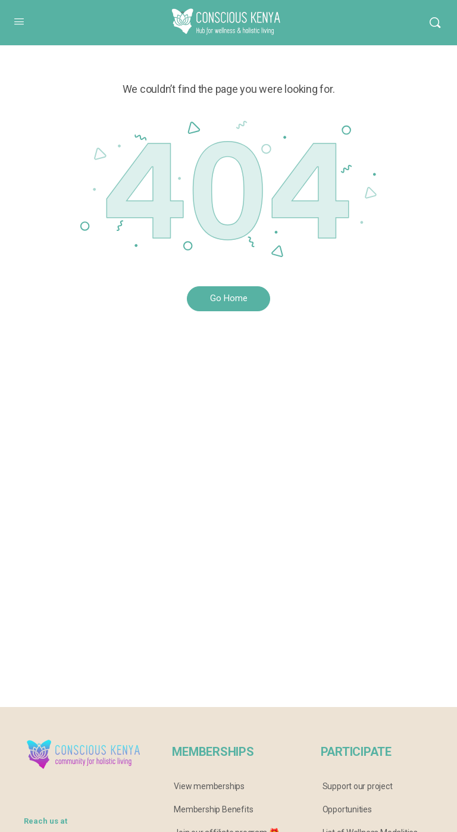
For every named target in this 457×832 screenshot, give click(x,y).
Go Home (229, 298)
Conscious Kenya (220, 14)
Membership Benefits (213, 809)
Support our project (358, 786)
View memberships (209, 786)
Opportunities (347, 809)
